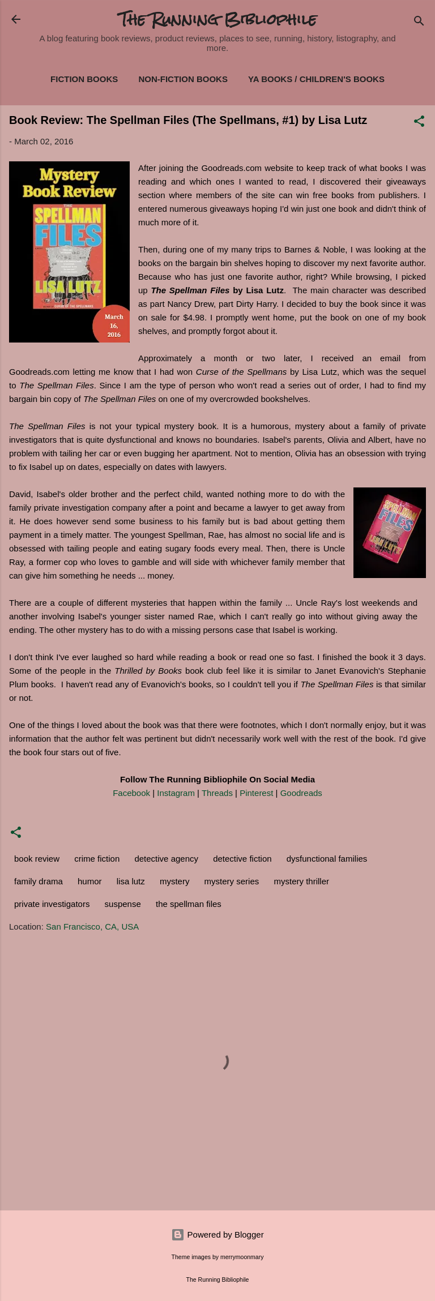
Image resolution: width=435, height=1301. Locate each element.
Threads (217, 793)
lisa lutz (131, 881)
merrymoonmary (241, 1256)
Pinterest (256, 793)
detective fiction (242, 858)
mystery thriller (301, 881)
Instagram (176, 793)
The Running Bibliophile (218, 19)
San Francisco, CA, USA (92, 926)
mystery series (231, 881)
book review (36, 858)
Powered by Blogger (217, 1234)
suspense (123, 904)
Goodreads (301, 793)
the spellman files (188, 904)
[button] (419, 123)
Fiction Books (84, 79)
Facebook (131, 793)
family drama (38, 881)
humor (90, 881)
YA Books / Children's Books (316, 79)
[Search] (419, 23)
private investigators (51, 904)
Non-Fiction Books (183, 79)
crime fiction (97, 858)
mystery (175, 881)
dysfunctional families (327, 858)
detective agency (166, 858)
